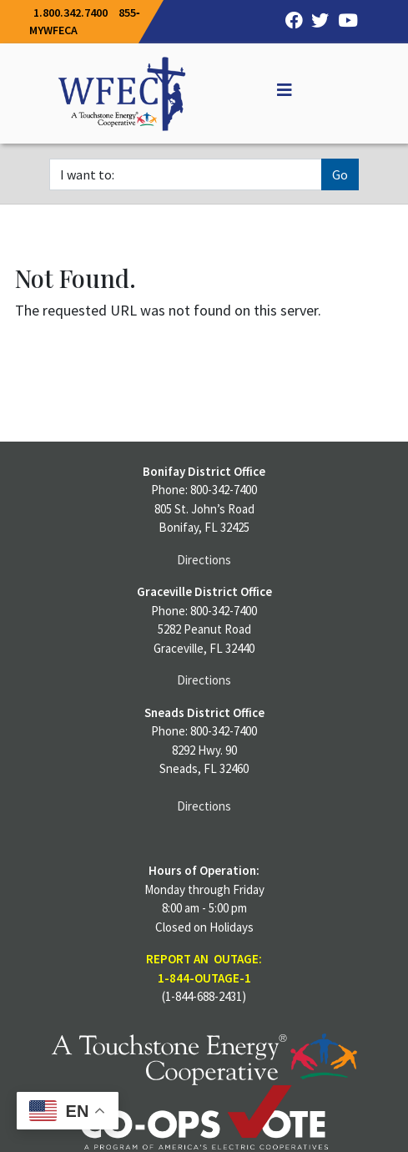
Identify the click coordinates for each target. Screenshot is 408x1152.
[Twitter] (316, 22)
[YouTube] (343, 22)
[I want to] (185, 174)
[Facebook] (289, 22)
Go (340, 174)
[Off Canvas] (277, 90)
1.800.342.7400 (70, 12)
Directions (204, 560)
